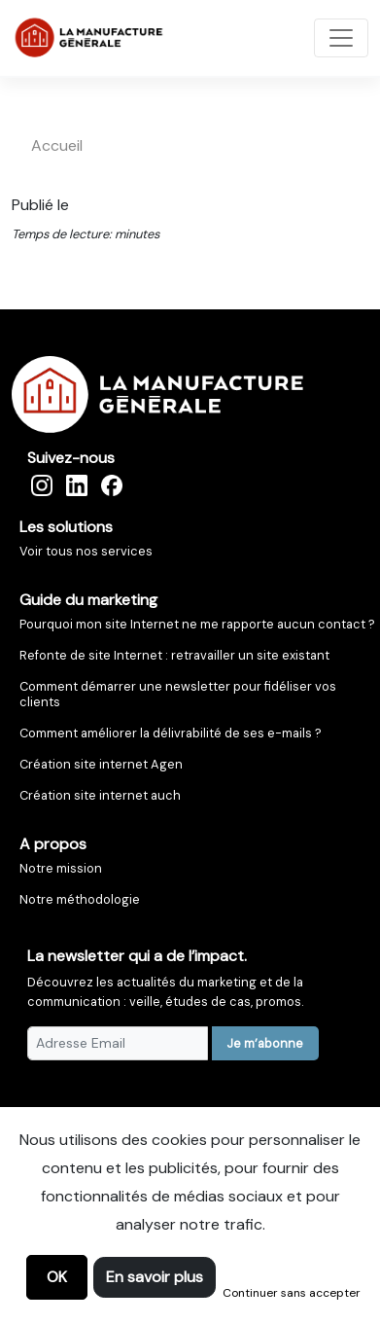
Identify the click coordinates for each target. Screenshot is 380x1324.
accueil (57, 145)
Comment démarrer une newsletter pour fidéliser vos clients (177, 694)
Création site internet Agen (101, 764)
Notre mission (60, 868)
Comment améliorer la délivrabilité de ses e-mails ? (170, 733)
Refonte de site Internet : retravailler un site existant (174, 655)
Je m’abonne (264, 1043)
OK (57, 1277)
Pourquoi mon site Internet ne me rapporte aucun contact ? (197, 624)
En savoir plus (154, 1277)
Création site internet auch (100, 795)
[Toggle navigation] (341, 37)
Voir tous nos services (86, 551)
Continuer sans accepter (292, 1293)
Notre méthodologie (79, 899)
